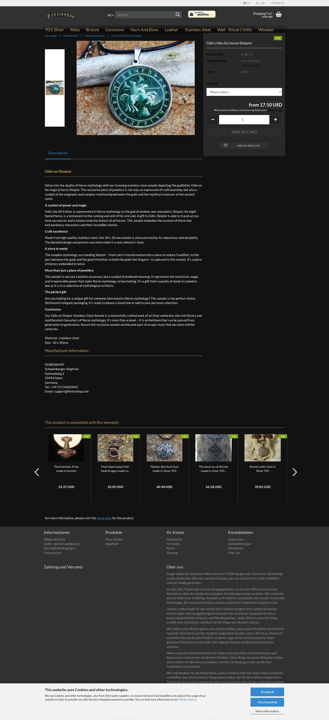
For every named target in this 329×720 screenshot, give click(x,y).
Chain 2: (212, 86)
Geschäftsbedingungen (60, 551)
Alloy (75, 29)
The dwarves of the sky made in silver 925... (213, 471)
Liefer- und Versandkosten (62, 546)
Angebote (112, 546)
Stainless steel (198, 29)
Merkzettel (174, 542)
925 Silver (54, 29)
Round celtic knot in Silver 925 (263, 471)
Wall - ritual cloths (234, 29)
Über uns (234, 555)
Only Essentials (267, 702)
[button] (246, 3)
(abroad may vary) (250, 68)
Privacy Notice (187, 699)
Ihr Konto (173, 546)
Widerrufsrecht (54, 542)
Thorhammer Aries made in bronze (66, 471)
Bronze (92, 29)
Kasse (171, 551)
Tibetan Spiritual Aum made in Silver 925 (164, 471)
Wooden (266, 29)
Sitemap (172, 555)
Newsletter (236, 551)
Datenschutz (52, 555)
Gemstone (114, 29)
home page (104, 520)
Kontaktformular (239, 546)
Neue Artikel (114, 542)
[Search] (178, 15)
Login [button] (260, 3)
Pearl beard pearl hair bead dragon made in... (115, 471)
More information (267, 711)
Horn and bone (144, 29)
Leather (172, 29)
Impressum (235, 542)
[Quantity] (244, 122)
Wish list (278, 3)
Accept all (267, 692)
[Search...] (110, 14)
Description (58, 155)
